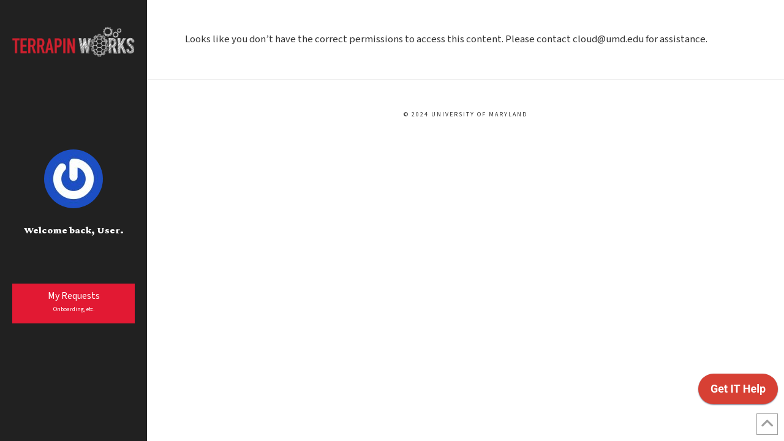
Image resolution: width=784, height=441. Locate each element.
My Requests (74, 301)
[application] (738, 392)
